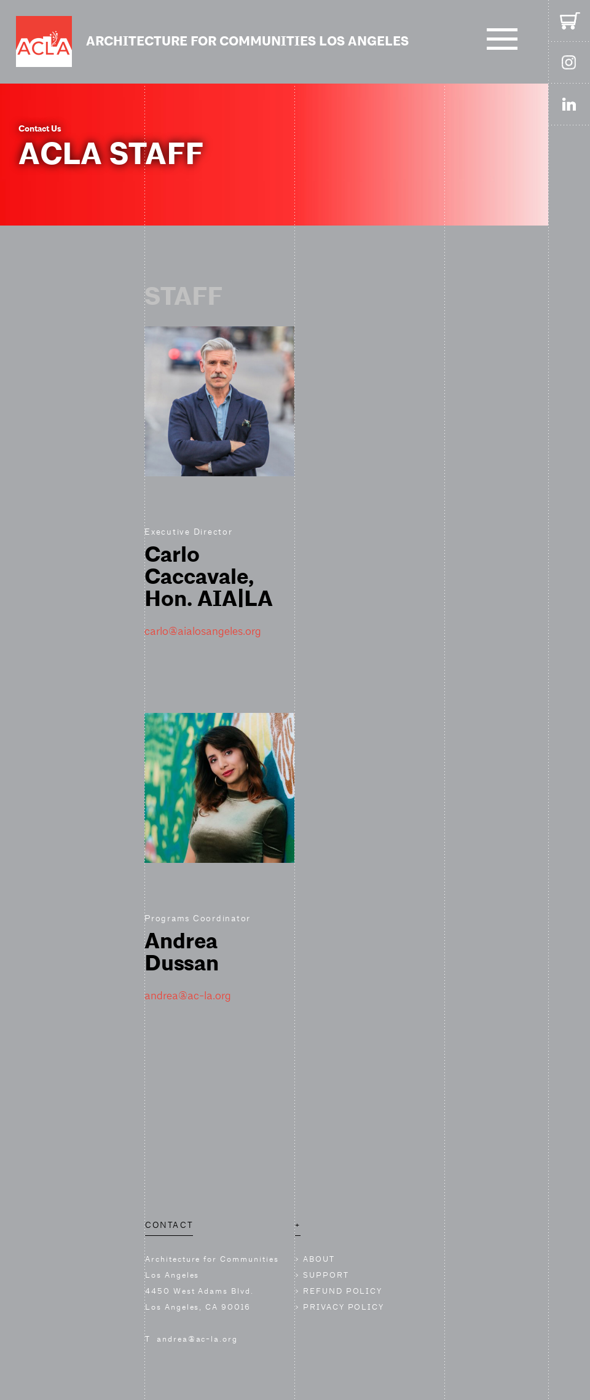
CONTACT (169, 1224)
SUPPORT (326, 1275)
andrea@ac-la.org (187, 995)
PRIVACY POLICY (343, 1307)
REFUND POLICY (342, 1291)
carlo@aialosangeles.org (202, 631)
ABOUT (319, 1259)
